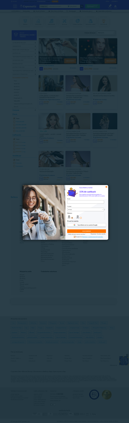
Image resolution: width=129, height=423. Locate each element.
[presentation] (100, 216)
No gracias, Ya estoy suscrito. (98, 234)
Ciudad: (69, 206)
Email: (69, 199)
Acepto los (89, 237)
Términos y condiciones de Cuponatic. (92, 237)
